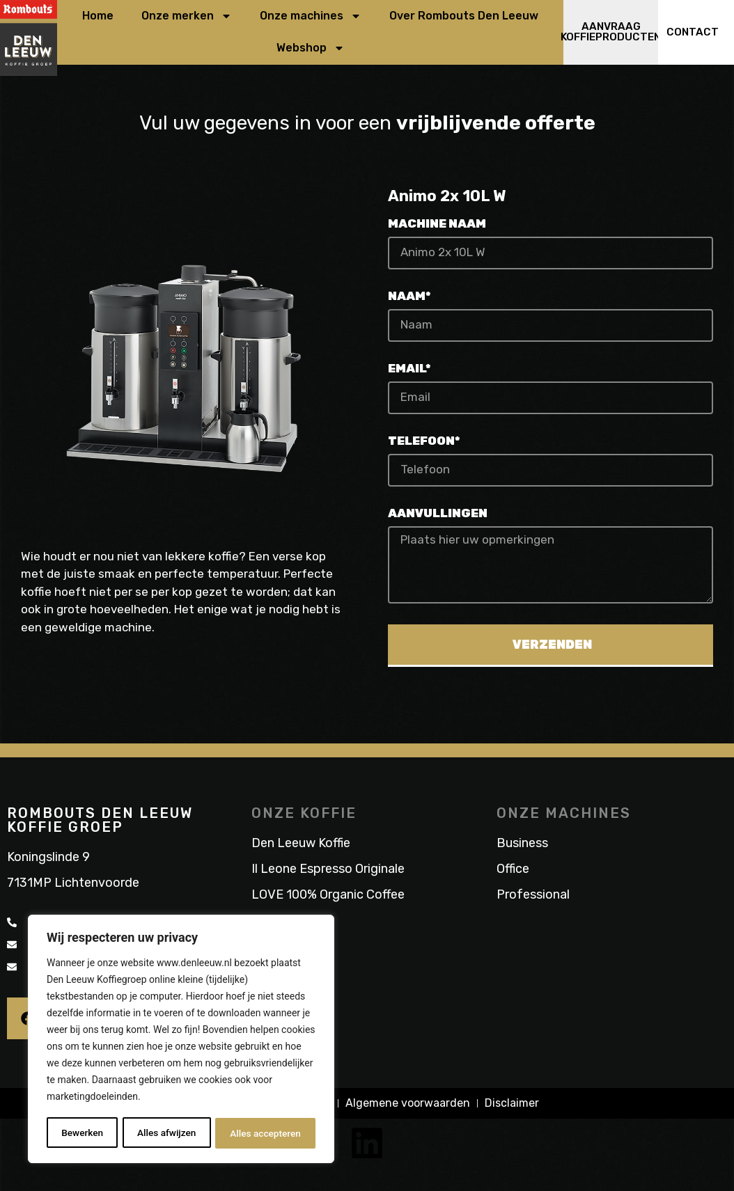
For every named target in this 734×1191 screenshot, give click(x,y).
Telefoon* (424, 443)
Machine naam (437, 226)
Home (98, 17)
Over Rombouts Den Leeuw (463, 17)
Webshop (310, 49)
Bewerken (82, 1133)
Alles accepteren (265, 1133)
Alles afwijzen (166, 1133)
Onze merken (186, 17)
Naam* (409, 298)
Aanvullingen (437, 516)
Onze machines (310, 17)
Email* (409, 371)
